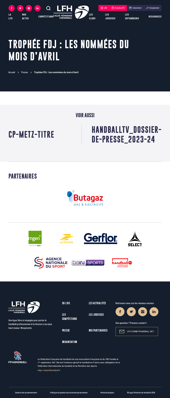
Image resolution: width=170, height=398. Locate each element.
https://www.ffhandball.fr (49, 370)
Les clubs (92, 16)
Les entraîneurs (132, 16)
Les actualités (97, 303)
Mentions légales (107, 392)
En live (66, 303)
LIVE (104, 8)
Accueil (11, 72)
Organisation (69, 341)
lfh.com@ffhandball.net (136, 331)
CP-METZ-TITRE (31, 134)
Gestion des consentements (26, 392)
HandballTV (118, 8)
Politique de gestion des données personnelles (68, 392)
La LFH (10, 16)
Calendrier (135, 8)
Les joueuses (110, 16)
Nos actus (25, 16)
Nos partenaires (98, 330)
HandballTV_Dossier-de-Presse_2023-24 (127, 134)
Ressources (155, 16)
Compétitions (45, 16)
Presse (24, 72)
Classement (152, 8)
